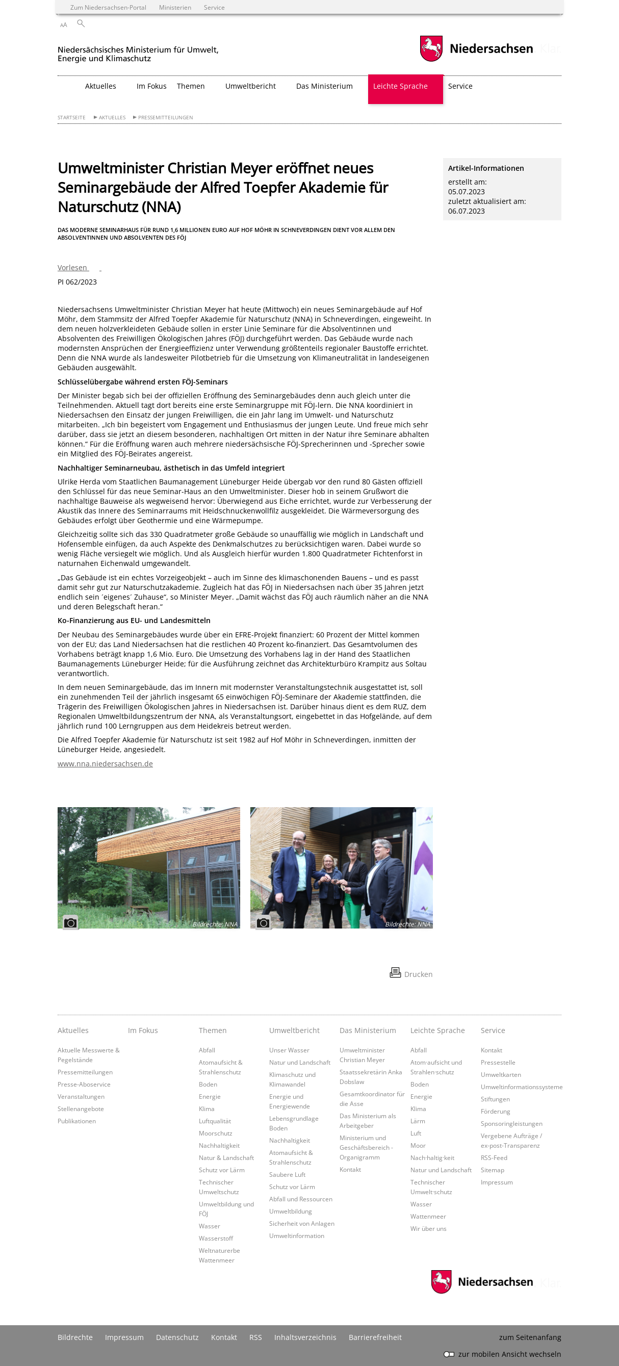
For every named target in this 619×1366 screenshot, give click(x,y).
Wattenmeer (428, 1216)
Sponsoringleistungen (512, 1123)
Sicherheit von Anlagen (301, 1223)
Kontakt (350, 1169)
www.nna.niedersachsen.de (105, 763)
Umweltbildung (290, 1211)
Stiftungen (495, 1099)
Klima (207, 1108)
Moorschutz (216, 1133)
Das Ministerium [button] (324, 86)
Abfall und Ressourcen (300, 1199)
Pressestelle (498, 1062)
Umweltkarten (501, 1074)
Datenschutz (177, 1337)
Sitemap (492, 1170)
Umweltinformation (296, 1235)
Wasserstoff (216, 1238)
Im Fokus (152, 86)
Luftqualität (215, 1121)
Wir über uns (428, 1228)
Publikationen (77, 1121)
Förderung (495, 1111)
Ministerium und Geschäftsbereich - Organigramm (366, 1147)
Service (493, 1030)
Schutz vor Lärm (222, 1170)
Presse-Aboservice (84, 1084)
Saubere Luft (287, 1174)
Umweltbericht (294, 1030)
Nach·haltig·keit (432, 1157)
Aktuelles (112, 117)
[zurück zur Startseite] (138, 50)
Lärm (417, 1121)
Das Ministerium (368, 1030)
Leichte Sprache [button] (400, 86)
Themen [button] (191, 86)
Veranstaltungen (81, 1096)
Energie (210, 1096)
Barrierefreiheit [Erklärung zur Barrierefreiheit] (375, 1337)
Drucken (418, 974)
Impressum (497, 1182)
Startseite (72, 117)
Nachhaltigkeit (219, 1145)
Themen (213, 1030)
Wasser (209, 1226)
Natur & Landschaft (226, 1157)
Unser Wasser (289, 1050)
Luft (415, 1133)
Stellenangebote (81, 1108)
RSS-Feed (494, 1157)
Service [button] (460, 86)
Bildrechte (75, 1337)
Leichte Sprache (437, 1030)
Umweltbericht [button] (250, 86)
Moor (418, 1145)
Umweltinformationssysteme (522, 1087)
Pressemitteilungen (165, 117)
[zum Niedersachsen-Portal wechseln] (476, 60)
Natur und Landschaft (299, 1062)
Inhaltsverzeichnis (305, 1337)
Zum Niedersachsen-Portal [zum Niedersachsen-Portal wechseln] (108, 7)
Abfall (207, 1050)
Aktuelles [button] (100, 86)
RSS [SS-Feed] (255, 1337)
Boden (208, 1084)
